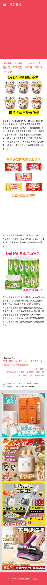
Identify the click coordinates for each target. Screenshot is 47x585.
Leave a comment (26, 386)
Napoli (35, 578)
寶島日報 (15, 4)
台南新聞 (9, 386)
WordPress (24, 578)
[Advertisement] (23, 34)
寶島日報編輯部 (33, 383)
